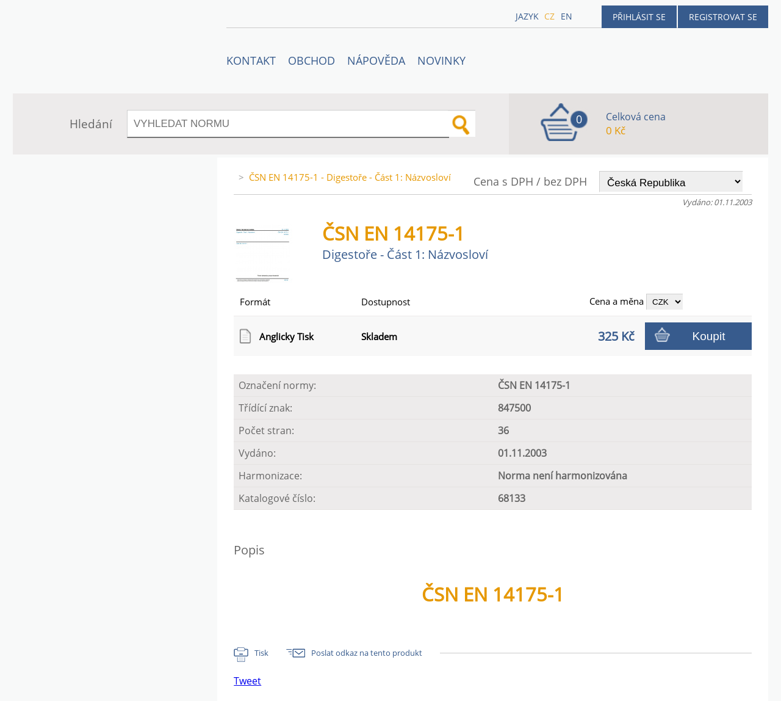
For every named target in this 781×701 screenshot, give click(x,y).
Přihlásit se (639, 17)
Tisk (261, 652)
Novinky (441, 60)
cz (549, 16)
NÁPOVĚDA (376, 60)
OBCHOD (311, 60)
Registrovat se (723, 17)
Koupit (709, 336)
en (566, 16)
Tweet (247, 681)
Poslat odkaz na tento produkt (366, 652)
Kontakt (251, 60)
